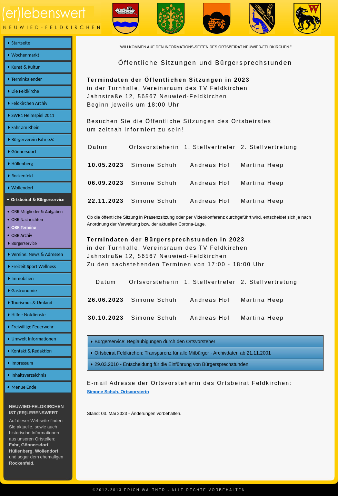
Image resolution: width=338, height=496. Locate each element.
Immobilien (22, 278)
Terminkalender (26, 79)
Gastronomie (24, 291)
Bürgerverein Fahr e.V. (32, 139)
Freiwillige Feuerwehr (32, 327)
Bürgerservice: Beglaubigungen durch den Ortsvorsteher (155, 341)
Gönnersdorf (23, 152)
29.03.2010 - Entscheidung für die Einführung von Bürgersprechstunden (171, 364)
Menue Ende (23, 387)
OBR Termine (23, 227)
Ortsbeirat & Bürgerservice (37, 199)
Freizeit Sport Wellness (33, 266)
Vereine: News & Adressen (37, 254)
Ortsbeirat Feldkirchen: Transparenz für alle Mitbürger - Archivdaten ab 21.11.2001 (183, 353)
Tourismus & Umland (31, 303)
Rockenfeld (22, 176)
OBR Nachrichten (27, 219)
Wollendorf (22, 188)
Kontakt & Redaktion (31, 351)
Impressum (22, 363)
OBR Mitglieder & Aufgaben (37, 212)
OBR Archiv (21, 235)
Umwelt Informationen (33, 339)
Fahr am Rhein (25, 127)
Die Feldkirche (25, 91)
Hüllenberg (22, 164)
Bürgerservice (24, 243)
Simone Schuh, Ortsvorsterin (118, 391)
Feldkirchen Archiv (29, 103)
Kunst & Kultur (25, 67)
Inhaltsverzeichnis (28, 375)
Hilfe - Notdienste (28, 315)
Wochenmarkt (25, 55)
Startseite (20, 43)
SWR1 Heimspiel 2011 (32, 115)
